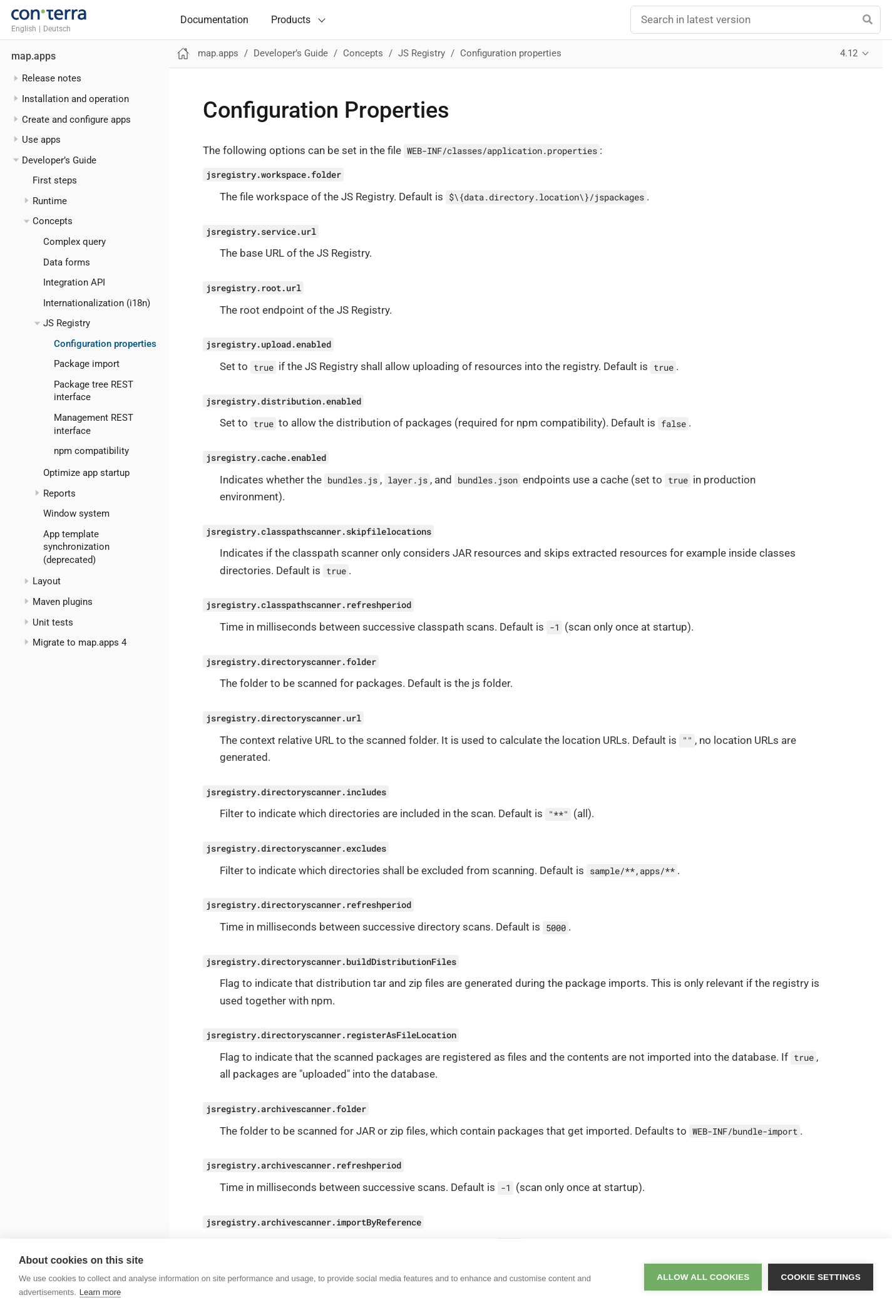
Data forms (66, 262)
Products (290, 20)
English (23, 28)
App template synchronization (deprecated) (76, 547)
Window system (76, 513)
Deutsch (57, 28)
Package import (87, 363)
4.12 (849, 53)
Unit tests (53, 622)
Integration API (74, 282)
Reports (59, 493)
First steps (55, 180)
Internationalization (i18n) (96, 303)
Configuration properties (105, 343)
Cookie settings (821, 1277)
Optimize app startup (86, 472)
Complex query (74, 241)
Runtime (50, 201)
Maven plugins (63, 601)
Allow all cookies (703, 1277)
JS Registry (66, 323)
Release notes (51, 78)
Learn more (100, 1292)
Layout (47, 581)
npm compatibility (91, 450)
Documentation (214, 20)
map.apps (33, 56)
